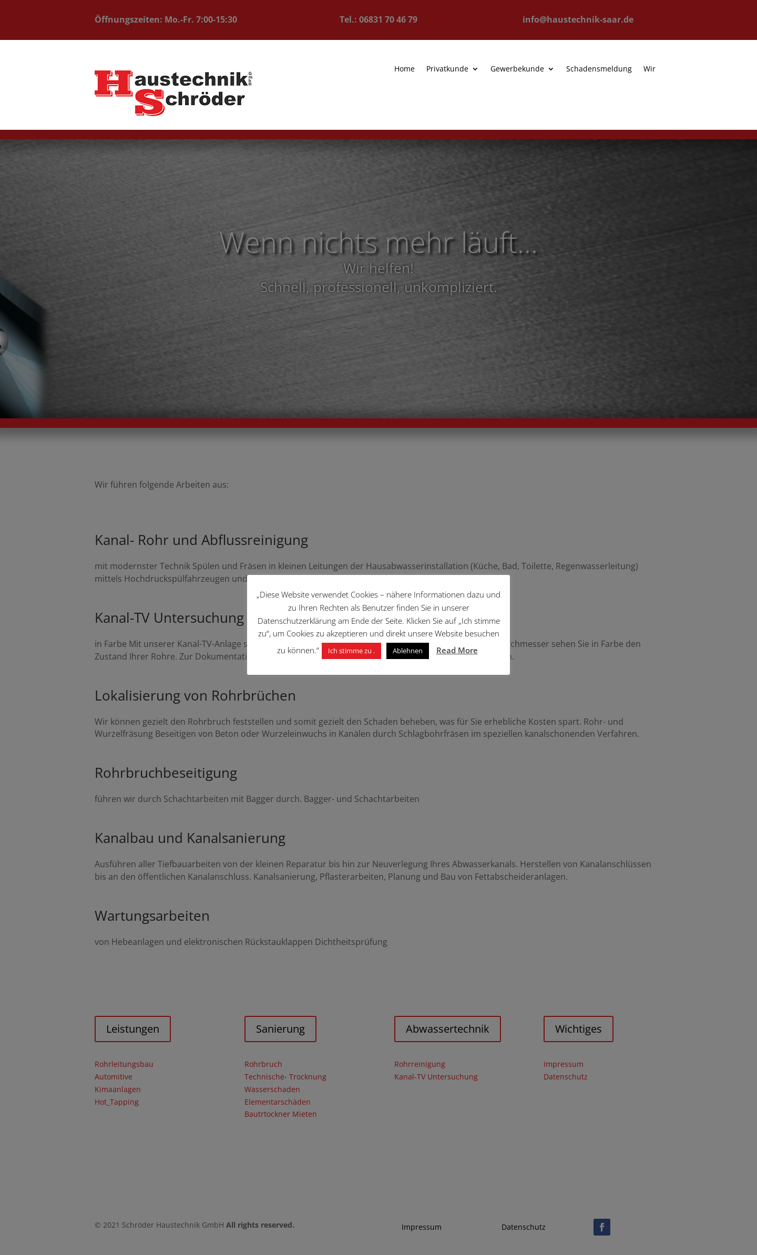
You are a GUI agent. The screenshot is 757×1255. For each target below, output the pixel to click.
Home (400, 69)
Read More (457, 650)
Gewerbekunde (511, 69)
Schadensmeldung (591, 69)
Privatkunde (442, 69)
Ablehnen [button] (408, 650)
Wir (641, 69)
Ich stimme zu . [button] (351, 650)
